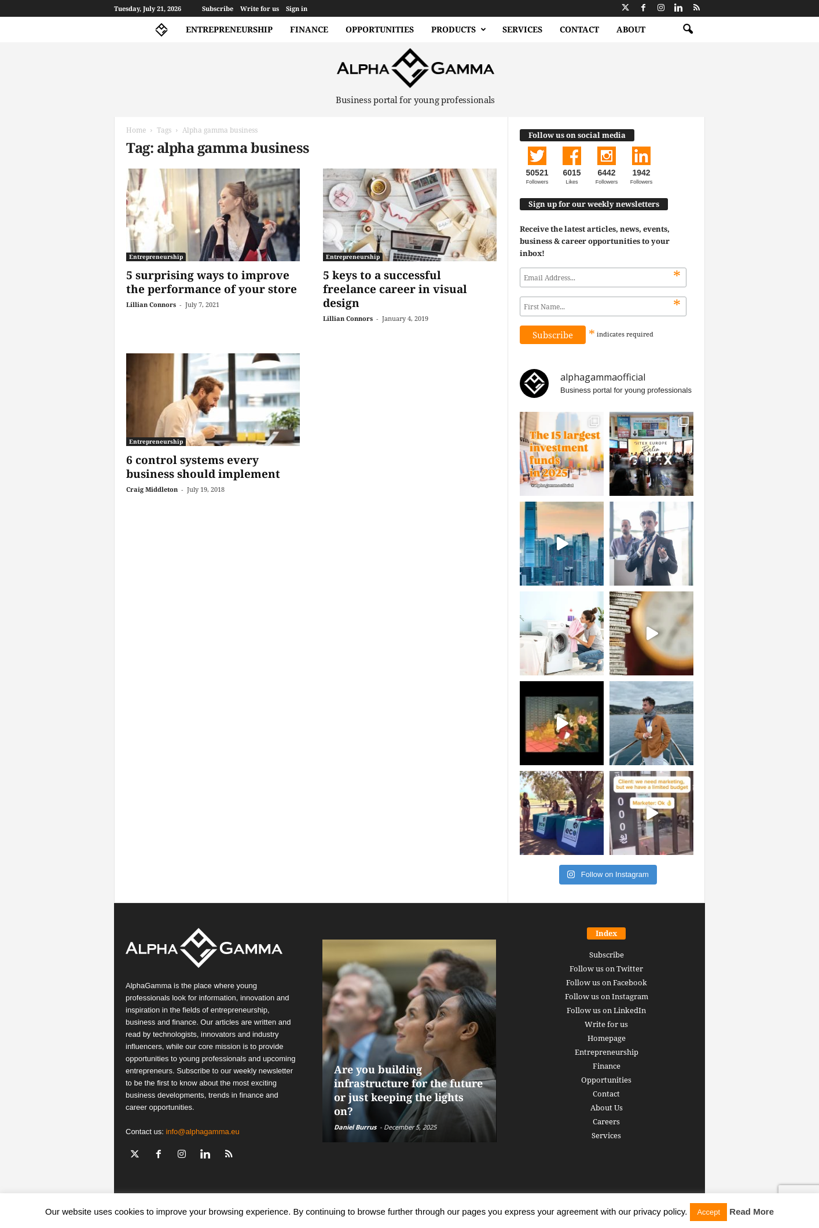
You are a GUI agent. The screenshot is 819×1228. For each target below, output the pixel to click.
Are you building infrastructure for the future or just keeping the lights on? (408, 1090)
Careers (606, 1121)
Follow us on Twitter (606, 968)
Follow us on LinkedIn (606, 1010)
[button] (687, 29)
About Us (606, 1107)
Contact (579, 29)
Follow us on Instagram (606, 996)
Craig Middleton (152, 489)
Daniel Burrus (355, 1127)
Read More (751, 1211)
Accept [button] (708, 1212)
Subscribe (217, 8)
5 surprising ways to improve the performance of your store (211, 282)
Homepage (606, 1038)
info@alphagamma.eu (202, 1131)
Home (136, 130)
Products (458, 29)
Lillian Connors (151, 304)
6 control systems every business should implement (203, 466)
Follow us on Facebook (606, 982)
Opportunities (380, 29)
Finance (309, 29)
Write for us (259, 8)
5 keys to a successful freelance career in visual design (395, 289)
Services (522, 29)
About (630, 29)
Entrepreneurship (229, 29)
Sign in (296, 8)
